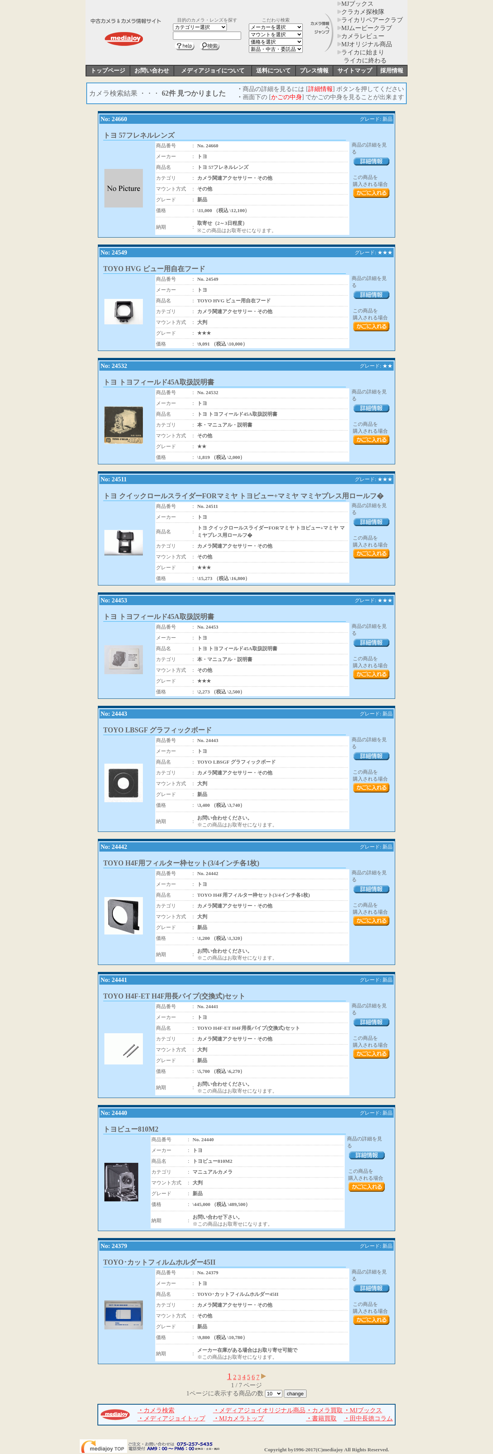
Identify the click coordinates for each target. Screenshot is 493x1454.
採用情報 (391, 70)
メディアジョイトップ (171, 1418)
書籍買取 (321, 1418)
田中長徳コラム (368, 1418)
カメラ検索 (156, 1410)
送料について (273, 70)
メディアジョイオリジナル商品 (259, 1410)
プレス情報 (314, 70)
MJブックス (355, 3)
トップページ (108, 70)
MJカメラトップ (238, 1418)
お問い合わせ (151, 70)
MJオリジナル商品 (364, 44)
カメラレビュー (360, 36)
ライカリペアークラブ (370, 20)
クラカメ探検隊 (360, 11)
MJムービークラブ (364, 28)
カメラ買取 (324, 1410)
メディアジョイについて (213, 70)
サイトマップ (354, 70)
